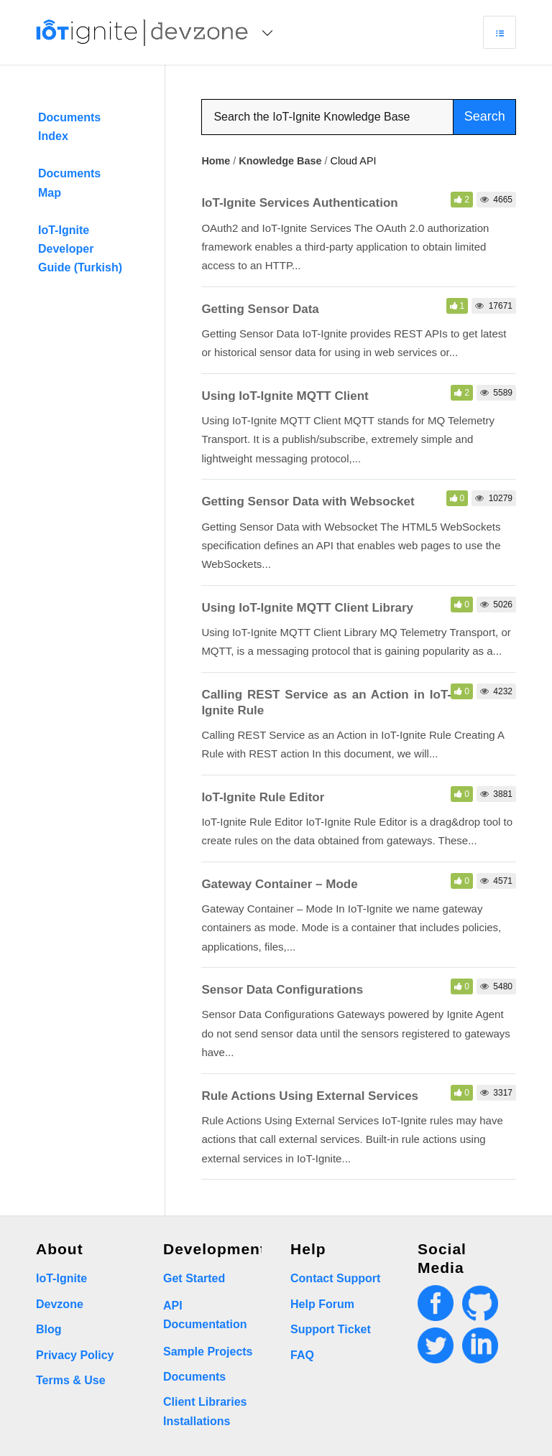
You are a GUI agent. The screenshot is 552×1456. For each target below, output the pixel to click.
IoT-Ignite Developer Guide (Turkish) (80, 249)
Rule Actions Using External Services (309, 1096)
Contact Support (335, 1278)
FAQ (302, 1355)
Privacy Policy (75, 1355)
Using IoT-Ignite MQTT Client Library (307, 608)
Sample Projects (208, 1351)
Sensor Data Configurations (282, 990)
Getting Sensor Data (259, 309)
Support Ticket (330, 1329)
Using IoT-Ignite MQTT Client (284, 396)
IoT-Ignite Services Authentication (299, 203)
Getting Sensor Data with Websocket (307, 501)
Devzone (59, 1304)
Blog (49, 1329)
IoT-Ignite (61, 1278)
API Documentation (205, 1314)
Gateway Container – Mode (279, 884)
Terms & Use (71, 1380)
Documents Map (69, 182)
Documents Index (69, 126)
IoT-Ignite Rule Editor (262, 797)
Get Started (194, 1278)
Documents (194, 1377)
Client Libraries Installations (205, 1411)
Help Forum (322, 1304)
